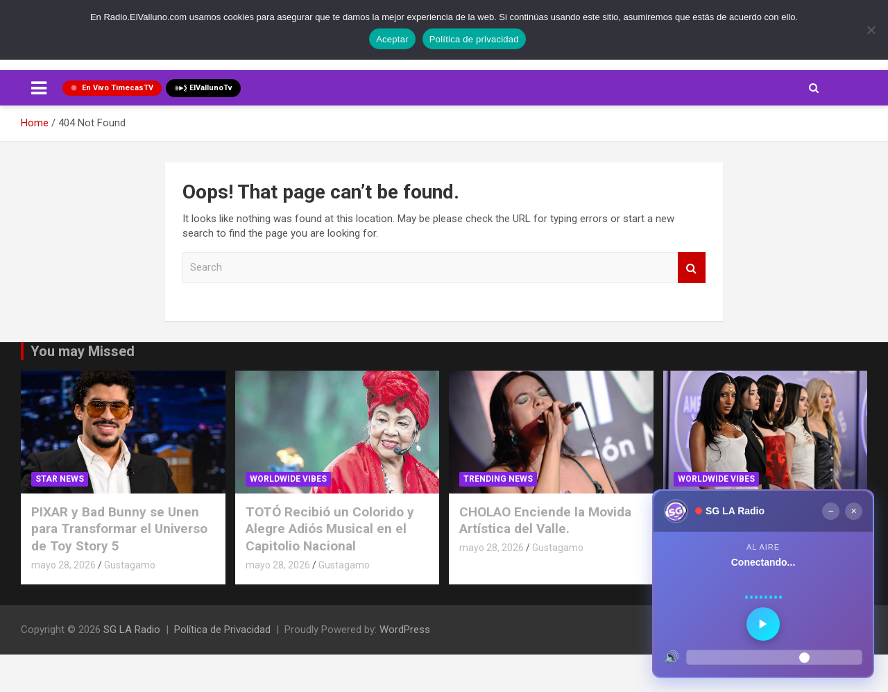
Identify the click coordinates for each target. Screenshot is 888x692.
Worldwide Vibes (288, 479)
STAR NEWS (59, 479)
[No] (871, 30)
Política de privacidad (474, 39)
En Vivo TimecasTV (112, 87)
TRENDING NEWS (498, 479)
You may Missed (83, 351)
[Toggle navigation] (39, 88)
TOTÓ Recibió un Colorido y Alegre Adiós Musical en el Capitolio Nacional (330, 529)
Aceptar (392, 39)
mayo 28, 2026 (63, 565)
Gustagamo (129, 565)
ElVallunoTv (203, 88)
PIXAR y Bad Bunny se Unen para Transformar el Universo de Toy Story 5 (119, 529)
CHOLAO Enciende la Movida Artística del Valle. (545, 520)
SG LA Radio (131, 629)
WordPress (404, 629)
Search (692, 267)
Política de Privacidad (222, 629)
